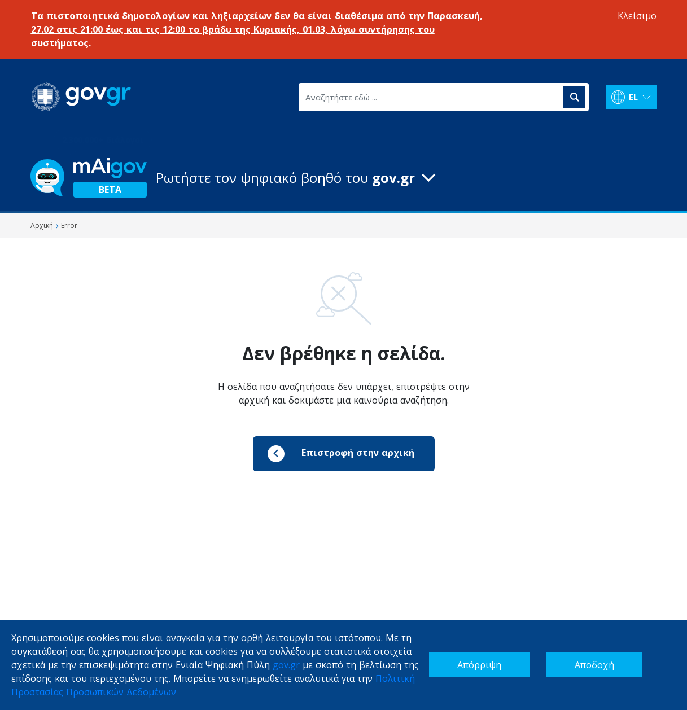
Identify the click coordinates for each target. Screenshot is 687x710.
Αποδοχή (594, 665)
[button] (343, 178)
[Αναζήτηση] (574, 97)
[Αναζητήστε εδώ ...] (430, 97)
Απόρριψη (479, 665)
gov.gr (286, 665)
